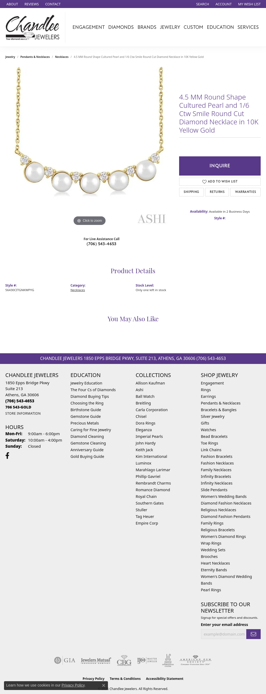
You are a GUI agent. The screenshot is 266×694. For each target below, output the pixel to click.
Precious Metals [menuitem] (85, 423)
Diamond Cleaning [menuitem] (87, 436)
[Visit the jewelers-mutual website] (96, 660)
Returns (217, 192)
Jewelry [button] (170, 27)
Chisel (141, 416)
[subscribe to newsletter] (253, 634)
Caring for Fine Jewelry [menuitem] (91, 429)
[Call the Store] (19, 400)
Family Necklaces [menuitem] (216, 469)
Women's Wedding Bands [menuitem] (224, 496)
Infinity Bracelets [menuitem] (216, 476)
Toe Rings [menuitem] (209, 443)
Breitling (143, 403)
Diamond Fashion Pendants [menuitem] (226, 516)
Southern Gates (150, 503)
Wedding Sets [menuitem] (213, 549)
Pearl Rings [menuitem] (211, 589)
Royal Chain (146, 496)
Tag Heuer (145, 516)
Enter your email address (224, 624)
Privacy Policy (73, 685)
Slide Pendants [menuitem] (214, 489)
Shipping (191, 192)
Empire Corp (147, 523)
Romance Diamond (153, 489)
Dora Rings (145, 423)
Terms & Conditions (125, 678)
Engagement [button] (88, 27)
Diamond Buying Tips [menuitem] (90, 396)
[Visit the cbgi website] (124, 660)
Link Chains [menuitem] (211, 449)
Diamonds (121, 27)
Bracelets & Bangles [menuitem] (219, 409)
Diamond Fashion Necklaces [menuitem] (226, 503)
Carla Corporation (152, 409)
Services (248, 27)
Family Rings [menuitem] (212, 523)
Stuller (141, 509)
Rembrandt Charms (153, 483)
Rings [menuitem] (206, 389)
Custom (193, 27)
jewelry (10, 57)
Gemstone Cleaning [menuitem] (88, 443)
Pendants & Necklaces (35, 57)
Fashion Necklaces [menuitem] (217, 463)
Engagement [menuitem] (212, 383)
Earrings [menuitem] (208, 396)
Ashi (139, 389)
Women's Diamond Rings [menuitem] (223, 536)
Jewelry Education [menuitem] (86, 383)
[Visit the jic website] (168, 660)
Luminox (143, 463)
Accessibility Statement (164, 678)
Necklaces (61, 57)
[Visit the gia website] (64, 660)
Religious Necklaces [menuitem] (218, 509)
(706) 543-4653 (101, 244)
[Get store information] (23, 413)
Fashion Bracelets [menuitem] (216, 456)
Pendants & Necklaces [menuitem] (221, 403)
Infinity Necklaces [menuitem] (217, 483)
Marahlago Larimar (153, 469)
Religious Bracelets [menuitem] (218, 529)
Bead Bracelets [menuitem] (214, 436)
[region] (90, 147)
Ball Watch (145, 396)
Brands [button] (147, 27)
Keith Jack (144, 449)
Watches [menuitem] (208, 429)
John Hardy (146, 443)
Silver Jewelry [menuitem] (213, 416)
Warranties (245, 192)
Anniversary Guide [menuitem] (87, 449)
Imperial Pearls (149, 436)
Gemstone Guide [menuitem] (86, 416)
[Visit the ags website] (195, 660)
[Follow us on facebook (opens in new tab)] (7, 456)
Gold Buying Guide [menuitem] (87, 456)
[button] (202, 4)
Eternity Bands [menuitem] (214, 569)
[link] (11, 4)
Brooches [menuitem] (209, 556)
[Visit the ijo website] (147, 660)
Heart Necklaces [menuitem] (215, 563)
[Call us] (18, 407)
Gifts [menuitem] (205, 423)
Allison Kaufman (150, 383)
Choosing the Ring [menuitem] (87, 403)
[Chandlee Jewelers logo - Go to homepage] (34, 27)
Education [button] (220, 27)
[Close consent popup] (103, 685)
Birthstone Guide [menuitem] (86, 409)
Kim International (151, 456)
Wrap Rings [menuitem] (211, 543)
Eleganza (144, 429)
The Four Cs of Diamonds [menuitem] (93, 389)
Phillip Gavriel (148, 476)
